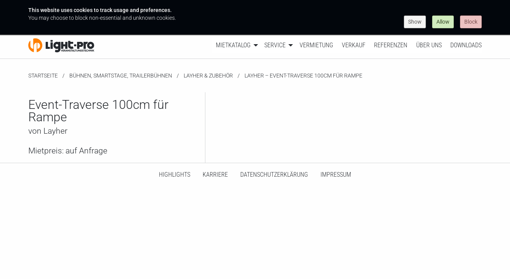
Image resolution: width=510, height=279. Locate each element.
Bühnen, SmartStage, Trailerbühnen (120, 75)
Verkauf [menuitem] (353, 45)
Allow (443, 22)
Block (470, 22)
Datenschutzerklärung (274, 174)
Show (415, 22)
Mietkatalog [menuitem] (233, 45)
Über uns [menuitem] (429, 45)
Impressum (335, 174)
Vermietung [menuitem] (316, 45)
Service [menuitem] (275, 45)
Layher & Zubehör (208, 75)
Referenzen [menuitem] (390, 45)
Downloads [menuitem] (466, 45)
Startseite (43, 75)
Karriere (215, 174)
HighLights (174, 174)
